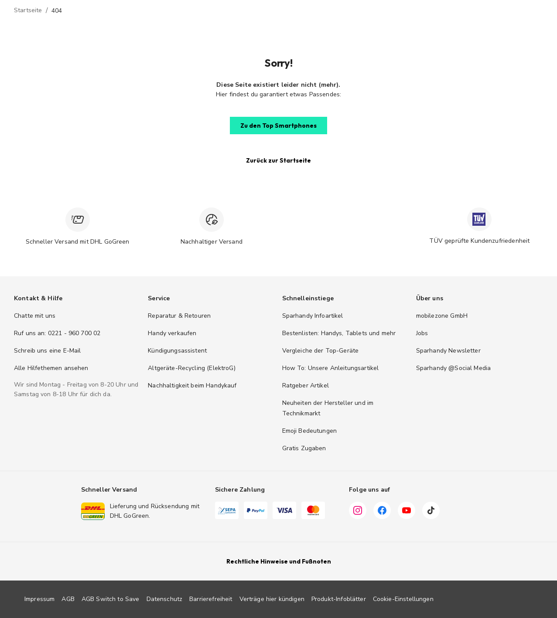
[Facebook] (382, 512)
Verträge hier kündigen (271, 599)
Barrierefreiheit (210, 599)
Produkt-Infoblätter (338, 599)
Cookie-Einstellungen (403, 599)
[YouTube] (406, 512)
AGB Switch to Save (111, 599)
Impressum (39, 599)
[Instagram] (357, 512)
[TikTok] (431, 512)
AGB (68, 599)
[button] (278, 125)
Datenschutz (165, 599)
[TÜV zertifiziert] (479, 219)
